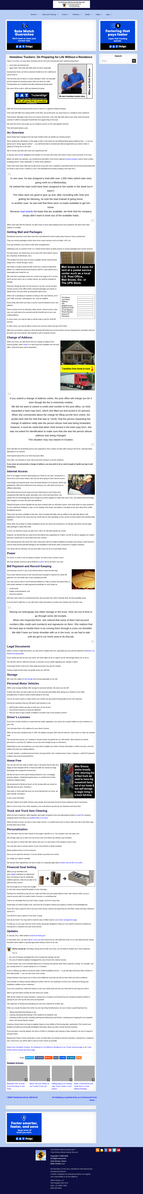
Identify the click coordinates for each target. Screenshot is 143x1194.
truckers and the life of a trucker (71, 863)
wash (79, 815)
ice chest (44, 818)
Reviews (77, 14)
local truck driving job (37, 935)
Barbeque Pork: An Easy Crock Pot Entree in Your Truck (16, 1086)
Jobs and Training (50, 14)
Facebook (39, 1058)
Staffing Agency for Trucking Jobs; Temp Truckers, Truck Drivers (62, 1086)
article (21, 155)
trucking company (71, 159)
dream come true (34, 940)
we (21, 61)
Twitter (29, 1058)
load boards (26, 211)
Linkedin (71, 1058)
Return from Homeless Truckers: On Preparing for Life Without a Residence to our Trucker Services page (44, 1047)
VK (56, 1058)
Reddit (49, 1058)
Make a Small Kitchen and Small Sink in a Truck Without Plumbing (83, 1086)
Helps (99, 14)
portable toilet (34, 818)
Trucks (65, 14)
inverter (41, 562)
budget (13, 874)
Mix (79, 1058)
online (25, 344)
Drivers (35, 14)
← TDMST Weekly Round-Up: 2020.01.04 (21, 1097)
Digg (62, 1058)
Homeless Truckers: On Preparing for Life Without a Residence (50, 57)
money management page (67, 920)
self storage (28, 679)
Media (88, 14)
